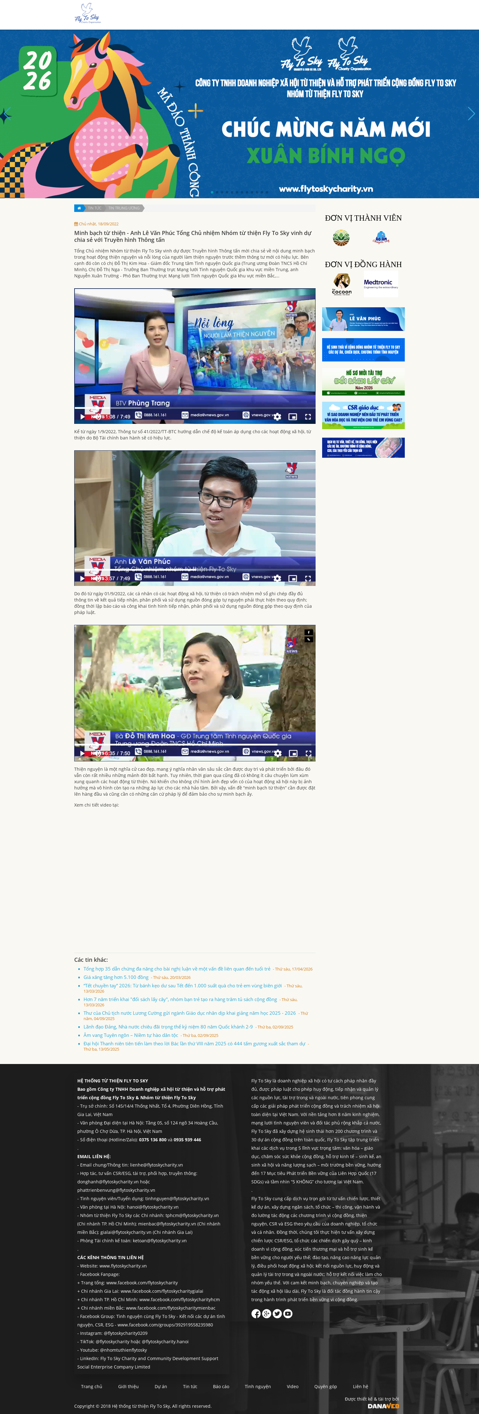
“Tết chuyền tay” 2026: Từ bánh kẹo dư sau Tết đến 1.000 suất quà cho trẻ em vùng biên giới (193, 988)
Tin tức (280, 15)
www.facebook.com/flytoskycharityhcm (179, 1299)
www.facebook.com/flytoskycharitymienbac (170, 1308)
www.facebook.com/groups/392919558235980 (165, 1325)
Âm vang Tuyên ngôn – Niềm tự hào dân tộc (151, 1035)
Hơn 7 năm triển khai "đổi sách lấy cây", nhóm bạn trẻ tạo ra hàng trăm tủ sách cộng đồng (191, 1002)
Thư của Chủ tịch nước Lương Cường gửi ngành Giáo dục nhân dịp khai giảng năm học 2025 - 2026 (196, 1015)
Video (300, 1386)
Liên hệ (387, 15)
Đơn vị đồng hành (363, 264)
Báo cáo (303, 15)
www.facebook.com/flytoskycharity (142, 1283)
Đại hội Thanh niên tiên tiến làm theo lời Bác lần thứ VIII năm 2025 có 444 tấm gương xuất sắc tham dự (196, 1046)
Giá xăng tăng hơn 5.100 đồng (137, 977)
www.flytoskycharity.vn (123, 1266)
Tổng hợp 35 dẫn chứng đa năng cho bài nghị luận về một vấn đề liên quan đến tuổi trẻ (198, 969)
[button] (212, 192)
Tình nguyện (331, 15)
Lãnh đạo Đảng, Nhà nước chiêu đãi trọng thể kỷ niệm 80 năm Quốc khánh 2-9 (188, 1026)
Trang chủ (208, 15)
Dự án (259, 15)
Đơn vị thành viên (363, 218)
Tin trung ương (124, 208)
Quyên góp (362, 15)
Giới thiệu (236, 15)
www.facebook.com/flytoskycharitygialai (162, 1291)
